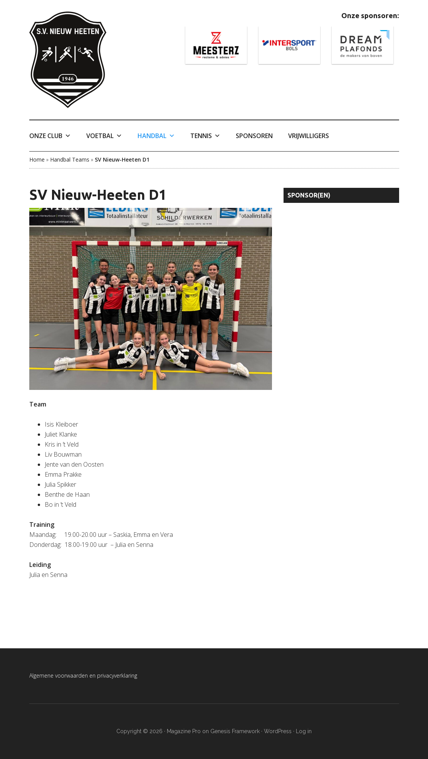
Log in (304, 731)
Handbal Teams (69, 159)
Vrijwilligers (308, 136)
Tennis (205, 136)
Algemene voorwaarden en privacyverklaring (83, 675)
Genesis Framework (235, 731)
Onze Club (50, 136)
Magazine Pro (184, 731)
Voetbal (104, 136)
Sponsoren (254, 136)
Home (37, 159)
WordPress (278, 731)
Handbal (156, 136)
